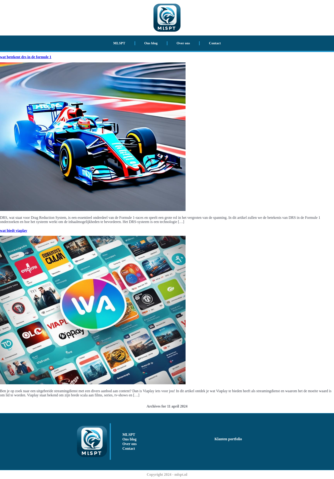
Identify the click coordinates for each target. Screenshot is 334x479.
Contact (215, 43)
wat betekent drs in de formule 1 (25, 57)
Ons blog (150, 43)
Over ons (183, 43)
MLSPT (119, 43)
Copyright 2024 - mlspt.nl (167, 474)
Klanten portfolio (228, 439)
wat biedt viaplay (13, 231)
